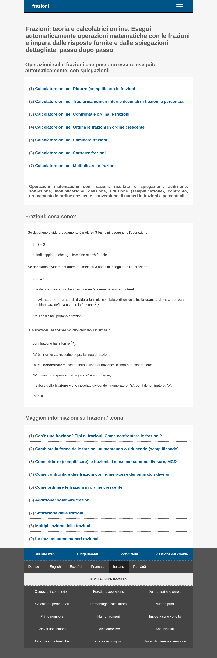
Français (97, 567)
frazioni (40, 6)
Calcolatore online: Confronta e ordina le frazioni (82, 114)
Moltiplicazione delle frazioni (62, 526)
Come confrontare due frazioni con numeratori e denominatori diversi (102, 474)
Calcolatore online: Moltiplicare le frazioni (75, 165)
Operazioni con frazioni (52, 591)
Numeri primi (165, 604)
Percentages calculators (108, 604)
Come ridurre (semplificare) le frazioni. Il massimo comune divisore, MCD (106, 461)
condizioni (129, 554)
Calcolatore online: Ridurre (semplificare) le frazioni (85, 88)
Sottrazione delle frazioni (59, 513)
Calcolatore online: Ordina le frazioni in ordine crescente (90, 127)
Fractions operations (108, 591)
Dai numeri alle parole (165, 591)
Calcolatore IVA (108, 629)
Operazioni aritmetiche (52, 641)
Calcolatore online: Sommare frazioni (71, 140)
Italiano (118, 567)
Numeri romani (108, 616)
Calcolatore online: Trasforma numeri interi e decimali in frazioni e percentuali (110, 101)
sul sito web (45, 554)
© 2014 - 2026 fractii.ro (108, 579)
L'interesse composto (109, 641)
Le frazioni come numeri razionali (67, 538)
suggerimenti (87, 554)
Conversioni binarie (52, 629)
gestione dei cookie (172, 554)
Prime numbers (51, 616)
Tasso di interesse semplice (165, 641)
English (55, 567)
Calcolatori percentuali (52, 604)
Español (76, 567)
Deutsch (34, 567)
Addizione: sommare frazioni (62, 500)
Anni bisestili (165, 629)
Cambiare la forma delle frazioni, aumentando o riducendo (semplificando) (107, 449)
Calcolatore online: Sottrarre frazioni (70, 153)
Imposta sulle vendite (165, 616)
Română (139, 567)
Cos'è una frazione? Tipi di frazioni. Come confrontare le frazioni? (98, 436)
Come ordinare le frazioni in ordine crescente (78, 487)
